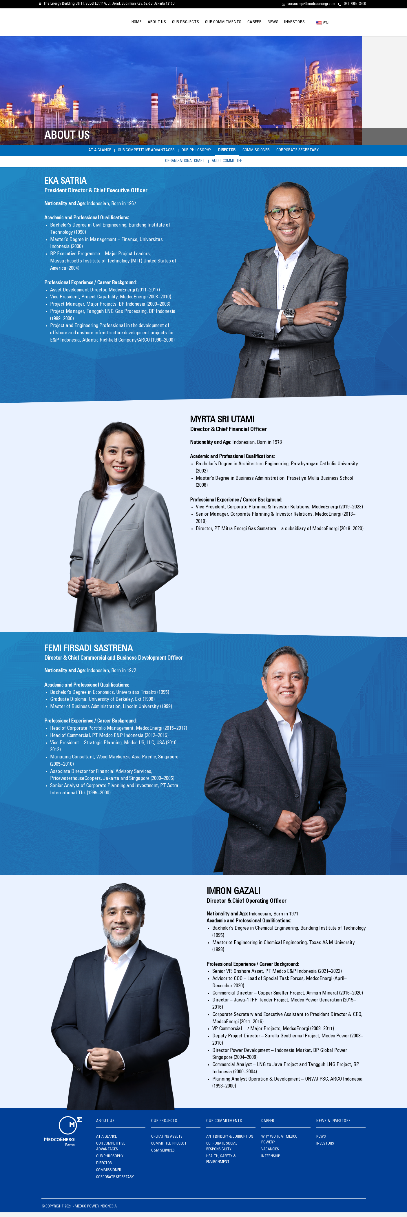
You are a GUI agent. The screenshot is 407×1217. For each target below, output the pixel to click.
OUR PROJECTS (173, 22)
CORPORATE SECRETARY (328, 151)
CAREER (248, 22)
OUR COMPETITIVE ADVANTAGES (127, 151)
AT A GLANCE (67, 151)
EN (320, 23)
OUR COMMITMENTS (214, 22)
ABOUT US (142, 22)
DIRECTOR (233, 151)
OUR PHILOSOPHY (192, 151)
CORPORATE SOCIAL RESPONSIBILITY (221, 1151)
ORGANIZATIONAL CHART (181, 165)
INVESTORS (293, 22)
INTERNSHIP (270, 1161)
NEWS (269, 22)
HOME (119, 22)
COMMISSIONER (273, 151)
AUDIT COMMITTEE (231, 165)
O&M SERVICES (163, 1155)
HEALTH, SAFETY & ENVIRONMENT (221, 1164)
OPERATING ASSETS (166, 1141)
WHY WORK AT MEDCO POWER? (279, 1144)
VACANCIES (270, 1154)
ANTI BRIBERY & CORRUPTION (229, 1141)
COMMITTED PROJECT (169, 1148)
